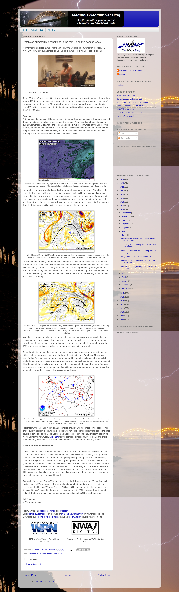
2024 (121, 179)
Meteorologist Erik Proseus (130, 70)
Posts (121, 133)
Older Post (103, 575)
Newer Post (30, 575)
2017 (121, 206)
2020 (121, 194)
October (125, 220)
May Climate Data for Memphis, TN (136, 257)
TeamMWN (57, 554)
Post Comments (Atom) (44, 581)
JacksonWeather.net (125, 116)
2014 (121, 297)
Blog (24, 30)
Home (67, 575)
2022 (121, 187)
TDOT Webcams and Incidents (130, 112)
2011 (121, 308)
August (125, 228)
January (125, 288)
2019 (121, 198)
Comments (124, 138)
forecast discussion (38, 554)
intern (49, 554)
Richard (122, 74)
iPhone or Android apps (47, 517)
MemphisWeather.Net (126, 95)
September (127, 224)
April (124, 277)
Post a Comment (33, 564)
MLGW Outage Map (125, 109)
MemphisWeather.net (37, 514)
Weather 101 (37, 30)
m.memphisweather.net (72, 514)
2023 (121, 183)
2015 (121, 293)
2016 (121, 209)
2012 (121, 304)
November (126, 216)
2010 (121, 312)
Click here (54, 437)
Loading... (121, 85)
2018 (121, 202)
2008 (121, 319)
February (126, 285)
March (125, 281)
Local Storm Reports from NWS (130, 106)
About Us (52, 30)
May (124, 273)
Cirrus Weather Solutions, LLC (129, 99)
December (126, 213)
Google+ (64, 511)
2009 (121, 316)
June (124, 235)
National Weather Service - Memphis (132, 102)
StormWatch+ (74, 517)
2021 (121, 191)
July (124, 231)
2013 (121, 301)
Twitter (52, 511)
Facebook (42, 511)
